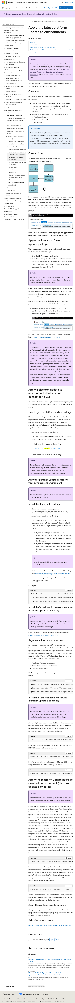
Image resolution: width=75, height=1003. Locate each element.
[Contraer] (24, 20)
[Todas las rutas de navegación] (30, 21)
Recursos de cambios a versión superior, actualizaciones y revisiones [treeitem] (16, 120)
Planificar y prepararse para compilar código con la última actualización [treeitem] (17, 177)
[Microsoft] (3, 2)
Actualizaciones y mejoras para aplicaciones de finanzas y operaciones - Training (50, 960)
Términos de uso (32, 1002)
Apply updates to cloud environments (47, 337)
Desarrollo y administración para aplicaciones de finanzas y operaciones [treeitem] (15, 43)
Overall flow (33, 45)
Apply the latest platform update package (42, 47)
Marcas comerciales (45, 1002)
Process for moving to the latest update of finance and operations (50, 925)
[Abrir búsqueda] (62, 2)
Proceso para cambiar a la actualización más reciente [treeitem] (16, 143)
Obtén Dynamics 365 (50, 8)
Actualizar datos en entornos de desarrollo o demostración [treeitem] (17, 164)
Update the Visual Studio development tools (43, 635)
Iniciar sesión (69, 2)
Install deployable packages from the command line (52, 573)
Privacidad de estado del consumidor (13, 1002)
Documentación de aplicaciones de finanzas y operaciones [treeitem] (15, 36)
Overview (33, 42)
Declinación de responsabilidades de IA (13, 999)
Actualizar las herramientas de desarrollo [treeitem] (17, 171)
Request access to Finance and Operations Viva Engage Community (49, 72)
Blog (43, 999)
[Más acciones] (71, 21)
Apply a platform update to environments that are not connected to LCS (51, 50)
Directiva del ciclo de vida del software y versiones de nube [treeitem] (17, 151)
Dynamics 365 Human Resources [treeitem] (14, 220)
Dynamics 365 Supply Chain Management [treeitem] (12, 210)
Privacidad (59, 999)
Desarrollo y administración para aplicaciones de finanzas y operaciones (49, 21)
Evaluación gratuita (66, 8)
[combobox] (13, 24)
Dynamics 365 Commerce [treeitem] (11, 217)
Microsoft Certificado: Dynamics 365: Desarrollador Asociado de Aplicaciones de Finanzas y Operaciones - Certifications (48, 974)
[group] (50, 598)
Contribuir (51, 999)
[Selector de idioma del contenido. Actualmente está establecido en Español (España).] (9, 994)
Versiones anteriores (33, 999)
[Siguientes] (57, 2)
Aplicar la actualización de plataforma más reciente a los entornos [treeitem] (17, 157)
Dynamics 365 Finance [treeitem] (10, 214)
